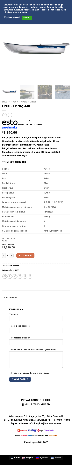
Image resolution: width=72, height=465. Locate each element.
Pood (15, 102)
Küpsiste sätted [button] (12, 17)
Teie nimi (36, 318)
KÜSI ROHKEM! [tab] (10, 298)
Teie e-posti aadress (36, 330)
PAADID (23, 102)
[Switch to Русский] (42, 458)
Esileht (6, 102)
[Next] (68, 93)
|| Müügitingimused (36, 404)
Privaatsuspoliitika (36, 400)
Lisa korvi (25, 255)
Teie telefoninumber (36, 342)
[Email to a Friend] (20, 276)
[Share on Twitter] (14, 276)
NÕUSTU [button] (26, 18)
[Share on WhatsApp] (4, 276)
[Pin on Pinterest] (25, 276)
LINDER (33, 102)
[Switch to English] (28, 458)
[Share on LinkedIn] (30, 276)
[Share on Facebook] (9, 276)
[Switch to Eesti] (15, 458)
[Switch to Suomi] (56, 458)
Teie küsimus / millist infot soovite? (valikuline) (36, 359)
